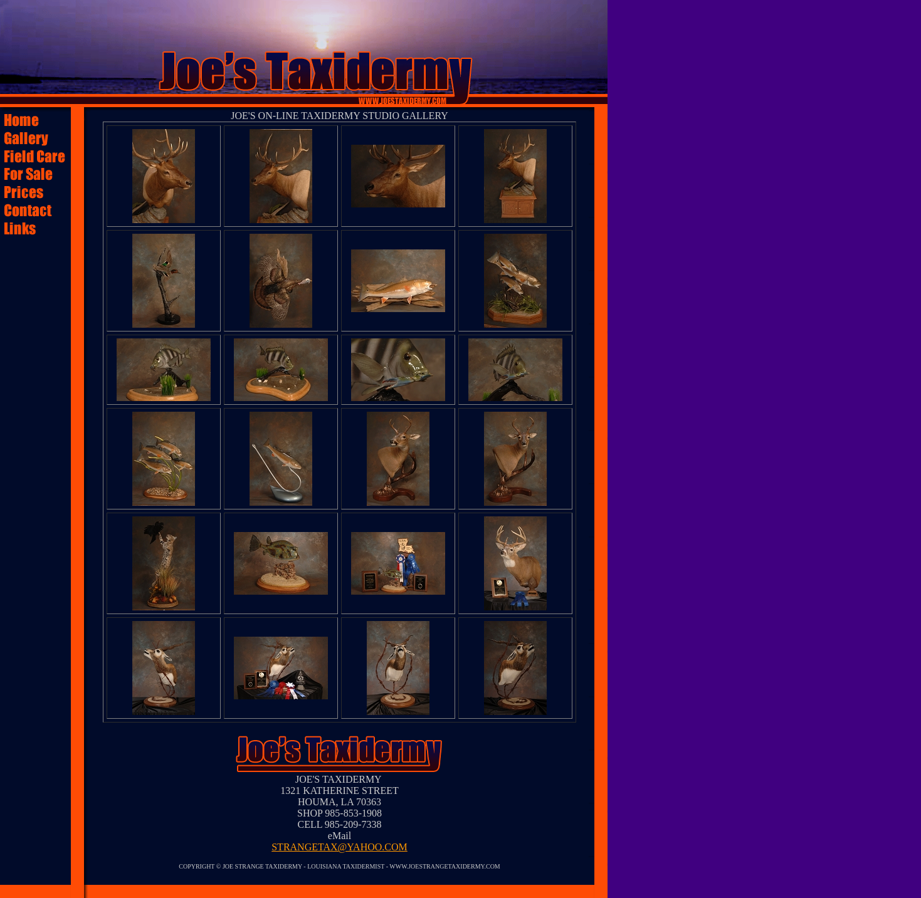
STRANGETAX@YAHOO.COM (339, 847)
